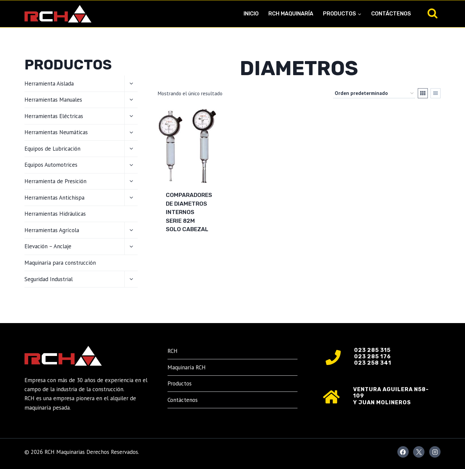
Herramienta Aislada (49, 83)
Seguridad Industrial (48, 279)
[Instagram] (435, 452)
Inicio (251, 13)
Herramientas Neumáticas (56, 132)
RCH (173, 351)
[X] (418, 452)
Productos (180, 383)
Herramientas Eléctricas (53, 116)
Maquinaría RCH (187, 367)
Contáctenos (391, 13)
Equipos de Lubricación (52, 148)
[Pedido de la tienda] (374, 93)
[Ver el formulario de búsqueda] (432, 14)
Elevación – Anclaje (47, 246)
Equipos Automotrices (50, 164)
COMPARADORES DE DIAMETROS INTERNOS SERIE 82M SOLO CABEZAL (189, 212)
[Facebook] (403, 452)
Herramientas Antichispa (54, 197)
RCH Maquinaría (290, 13)
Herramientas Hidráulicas (55, 213)
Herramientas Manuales (53, 99)
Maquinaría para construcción (60, 262)
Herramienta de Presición (55, 181)
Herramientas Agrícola (51, 230)
